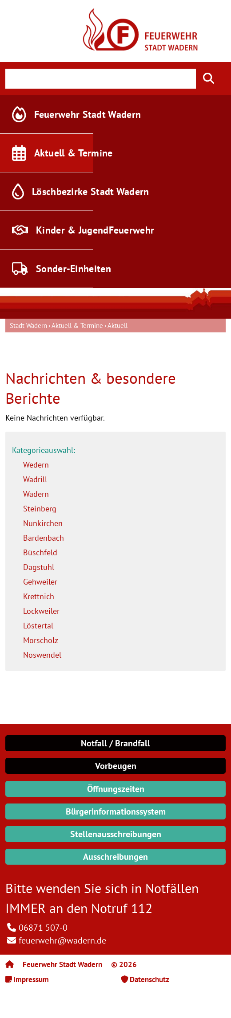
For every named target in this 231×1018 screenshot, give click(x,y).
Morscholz (40, 640)
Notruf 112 (121, 908)
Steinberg (39, 508)
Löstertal (38, 625)
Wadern (36, 494)
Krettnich (38, 596)
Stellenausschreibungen (115, 834)
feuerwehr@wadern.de (62, 940)
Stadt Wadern (28, 325)
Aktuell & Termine (77, 325)
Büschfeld (40, 552)
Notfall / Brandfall (115, 743)
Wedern (36, 465)
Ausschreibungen (115, 856)
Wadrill (35, 479)
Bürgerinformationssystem (116, 811)
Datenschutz (149, 979)
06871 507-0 (43, 927)
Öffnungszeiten (115, 789)
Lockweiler (41, 611)
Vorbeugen (115, 766)
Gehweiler (40, 582)
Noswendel (42, 655)
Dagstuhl (38, 567)
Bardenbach (43, 538)
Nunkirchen (43, 523)
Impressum (31, 979)
